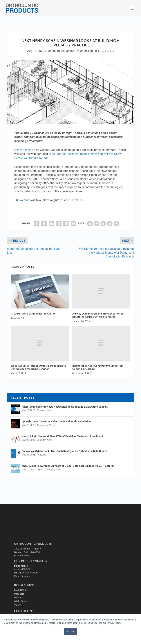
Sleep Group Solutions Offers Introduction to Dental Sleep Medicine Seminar (38, 367)
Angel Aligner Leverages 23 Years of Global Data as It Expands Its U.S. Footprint (68, 465)
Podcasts (41, 454)
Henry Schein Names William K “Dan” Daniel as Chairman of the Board (62, 436)
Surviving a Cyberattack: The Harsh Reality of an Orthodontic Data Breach (64, 451)
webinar (25, 200)
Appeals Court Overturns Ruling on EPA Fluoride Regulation (56, 421)
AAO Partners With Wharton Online (33, 313)
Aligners (41, 469)
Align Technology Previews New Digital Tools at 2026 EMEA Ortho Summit (65, 406)
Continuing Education (60, 51)
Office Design (84, 51)
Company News (45, 410)
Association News (46, 425)
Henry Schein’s (23, 150)
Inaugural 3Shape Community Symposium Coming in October (97, 367)
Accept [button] (70, 631)
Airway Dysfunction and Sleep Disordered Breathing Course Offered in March (98, 315)
